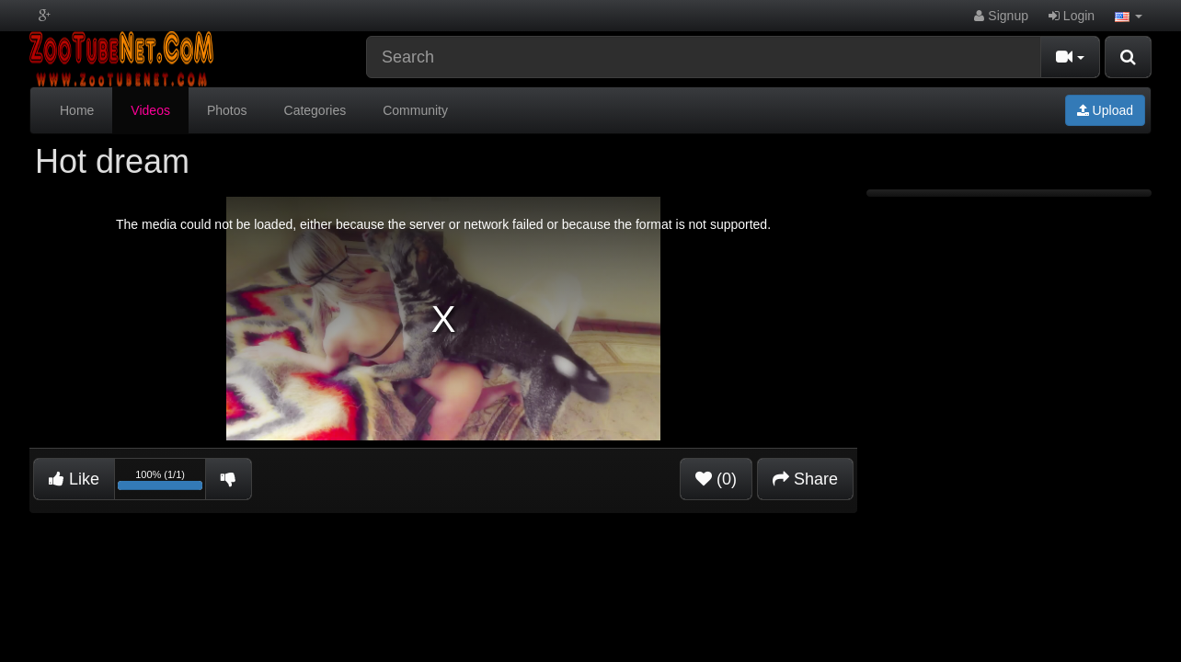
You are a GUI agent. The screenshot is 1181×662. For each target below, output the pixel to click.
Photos (227, 110)
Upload (1105, 110)
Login (1072, 15)
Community (415, 110)
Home (77, 110)
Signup (1000, 15)
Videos (150, 110)
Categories (315, 110)
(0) (716, 479)
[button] (1129, 16)
